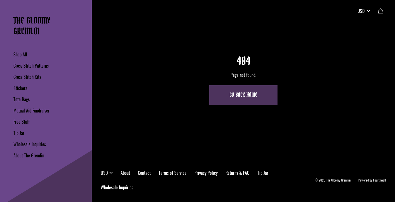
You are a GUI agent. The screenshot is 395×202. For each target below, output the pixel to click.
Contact (144, 172)
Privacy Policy (206, 172)
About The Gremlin (28, 155)
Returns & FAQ (237, 172)
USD (364, 11)
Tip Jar (18, 133)
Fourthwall (379, 180)
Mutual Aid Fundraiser (31, 110)
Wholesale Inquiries (29, 144)
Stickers (20, 88)
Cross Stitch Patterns (31, 65)
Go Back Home (243, 95)
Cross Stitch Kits (27, 77)
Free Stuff (21, 121)
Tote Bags (21, 99)
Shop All (20, 54)
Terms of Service (173, 172)
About (125, 172)
